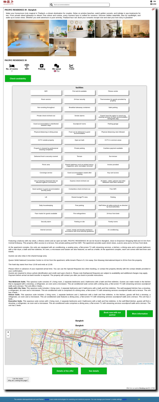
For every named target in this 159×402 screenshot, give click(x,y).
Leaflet (140, 363)
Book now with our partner (112, 313)
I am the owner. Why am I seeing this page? (18, 379)
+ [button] (8, 332)
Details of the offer (65, 371)
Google (47, 399)
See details (94, 371)
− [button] (8, 336)
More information (140, 314)
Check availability (18, 79)
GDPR (124, 399)
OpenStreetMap (149, 363)
